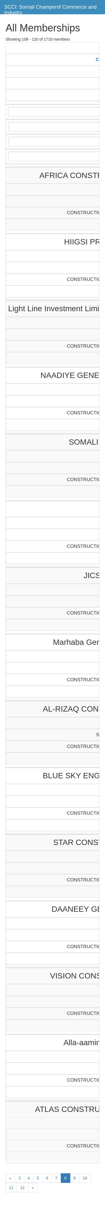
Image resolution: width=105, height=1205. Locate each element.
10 (85, 1178)
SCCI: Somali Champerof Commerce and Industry (50, 9)
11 (11, 1187)
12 (22, 1187)
